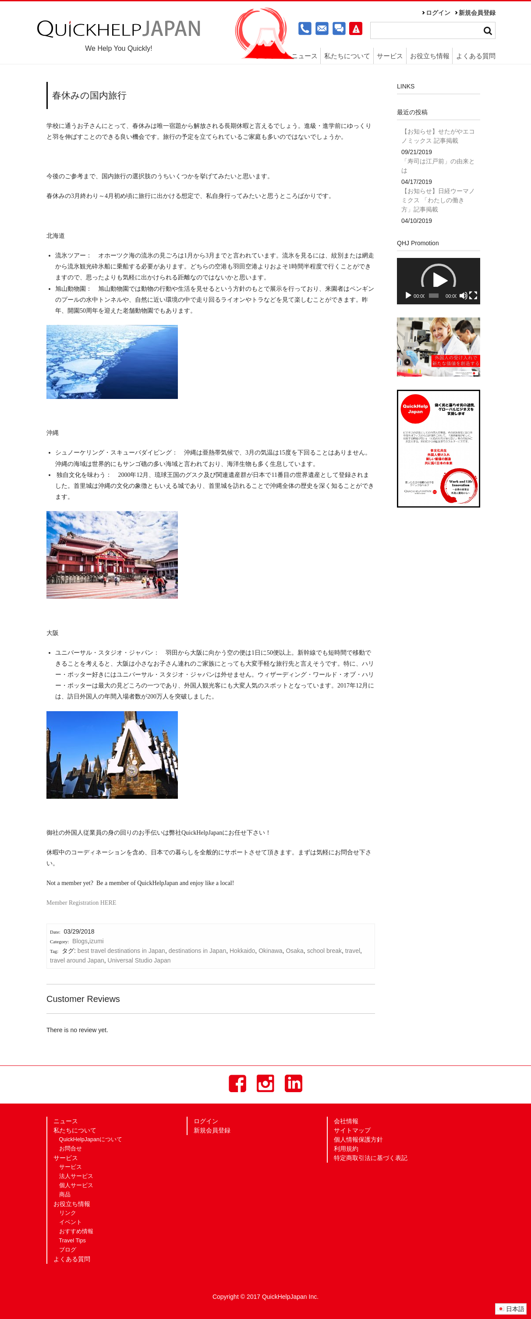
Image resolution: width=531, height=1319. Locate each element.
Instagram (265, 1083)
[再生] (408, 295)
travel (352, 950)
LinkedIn (293, 1083)
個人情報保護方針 (358, 1139)
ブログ (67, 1250)
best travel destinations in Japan (121, 950)
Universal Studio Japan (139, 960)
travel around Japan (77, 960)
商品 (65, 1195)
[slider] (434, 295)
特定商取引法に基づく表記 (370, 1157)
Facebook (237, 1083)
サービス (390, 56)
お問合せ (70, 1149)
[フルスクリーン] (473, 295)
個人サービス (76, 1185)
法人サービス (76, 1176)
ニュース (304, 56)
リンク (67, 1213)
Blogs (80, 941)
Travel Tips (72, 1241)
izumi (96, 941)
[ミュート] (463, 295)
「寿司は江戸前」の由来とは (438, 166)
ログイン (438, 12)
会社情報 (346, 1121)
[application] (438, 281)
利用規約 (346, 1148)
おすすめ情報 (76, 1231)
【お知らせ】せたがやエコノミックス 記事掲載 (438, 136)
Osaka (294, 950)
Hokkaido (242, 950)
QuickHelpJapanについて (90, 1139)
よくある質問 (476, 56)
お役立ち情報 (430, 56)
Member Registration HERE (81, 902)
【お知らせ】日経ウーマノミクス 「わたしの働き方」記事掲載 (438, 200)
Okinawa (270, 950)
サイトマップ (352, 1130)
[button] (438, 281)
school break (324, 950)
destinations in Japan (198, 950)
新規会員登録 (477, 12)
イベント (70, 1222)
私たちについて (347, 56)
